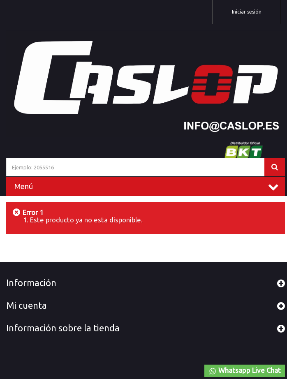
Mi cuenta (26, 305)
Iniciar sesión (247, 11)
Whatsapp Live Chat (244, 370)
